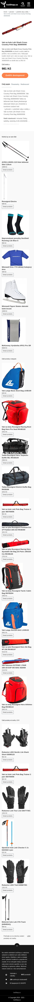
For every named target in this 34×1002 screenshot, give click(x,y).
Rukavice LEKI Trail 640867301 (14, 885)
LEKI (17, 720)
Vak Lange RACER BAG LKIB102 (15, 630)
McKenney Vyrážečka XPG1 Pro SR (16, 345)
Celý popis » (6, 64)
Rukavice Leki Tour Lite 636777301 (16, 811)
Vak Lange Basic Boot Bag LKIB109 (16, 391)
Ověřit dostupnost (15, 75)
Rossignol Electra (9, 201)
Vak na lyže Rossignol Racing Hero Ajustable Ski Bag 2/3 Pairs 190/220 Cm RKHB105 (16, 551)
